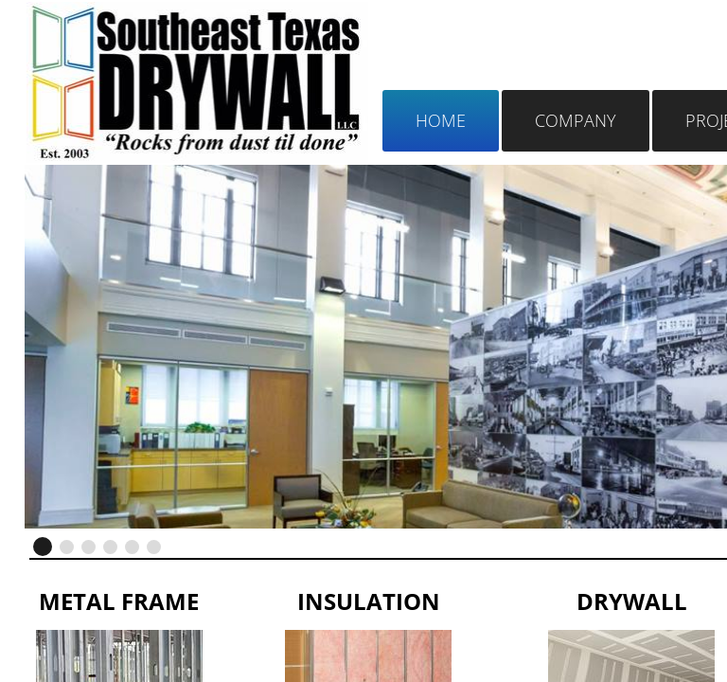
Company (575, 120)
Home (441, 120)
